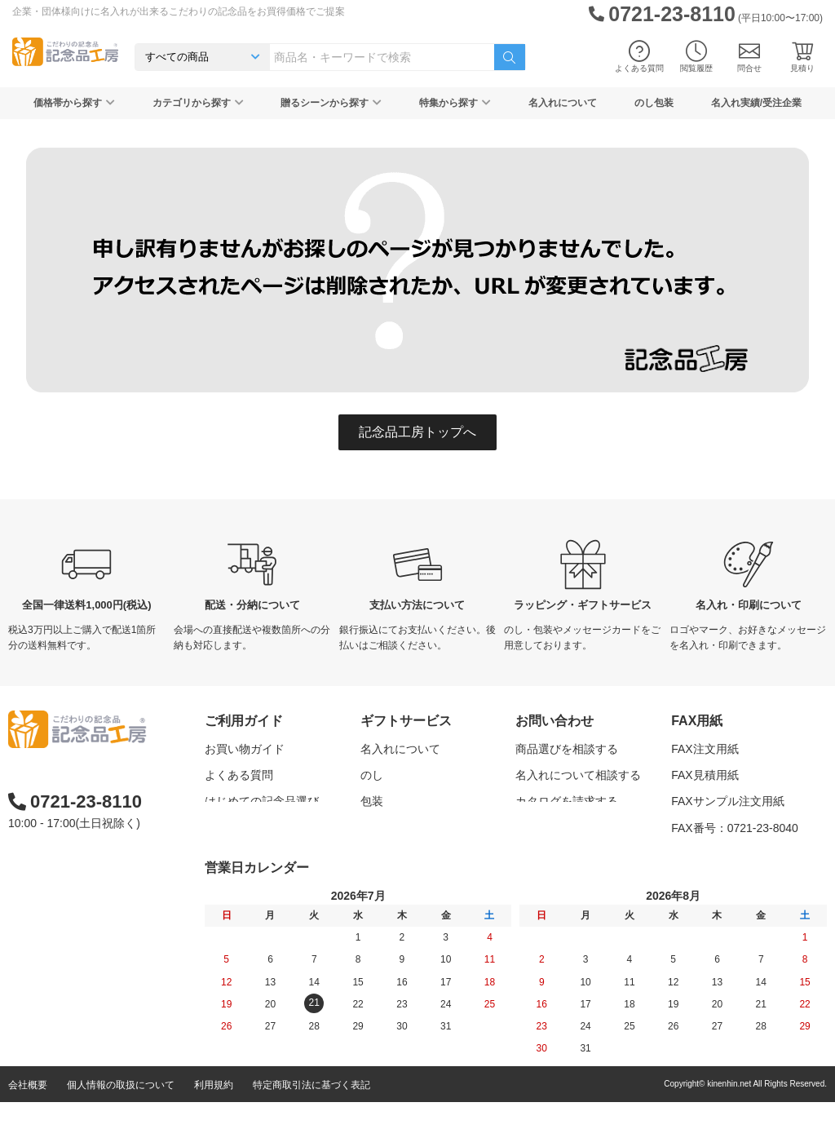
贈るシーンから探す (331, 102)
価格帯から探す (74, 102)
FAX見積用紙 (704, 774)
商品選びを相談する (566, 748)
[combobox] (382, 57)
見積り (802, 57)
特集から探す (455, 102)
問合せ (749, 57)
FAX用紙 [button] (696, 721)
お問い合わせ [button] (554, 721)
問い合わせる (549, 828)
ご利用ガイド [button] (244, 721)
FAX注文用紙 (704, 748)
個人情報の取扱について (121, 1112)
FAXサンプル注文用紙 (727, 801)
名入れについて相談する (578, 774)
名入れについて (562, 102)
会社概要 (27, 1112)
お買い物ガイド (245, 748)
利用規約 (213, 1112)
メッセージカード (406, 828)
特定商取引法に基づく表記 (311, 1112)
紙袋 (371, 854)
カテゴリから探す (198, 102)
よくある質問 (639, 57)
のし (371, 774)
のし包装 (654, 102)
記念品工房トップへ (417, 432)
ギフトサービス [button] (406, 721)
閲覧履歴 (696, 57)
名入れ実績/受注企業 (756, 102)
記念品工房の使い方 (256, 828)
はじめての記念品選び (262, 801)
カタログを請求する (566, 801)
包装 (371, 801)
